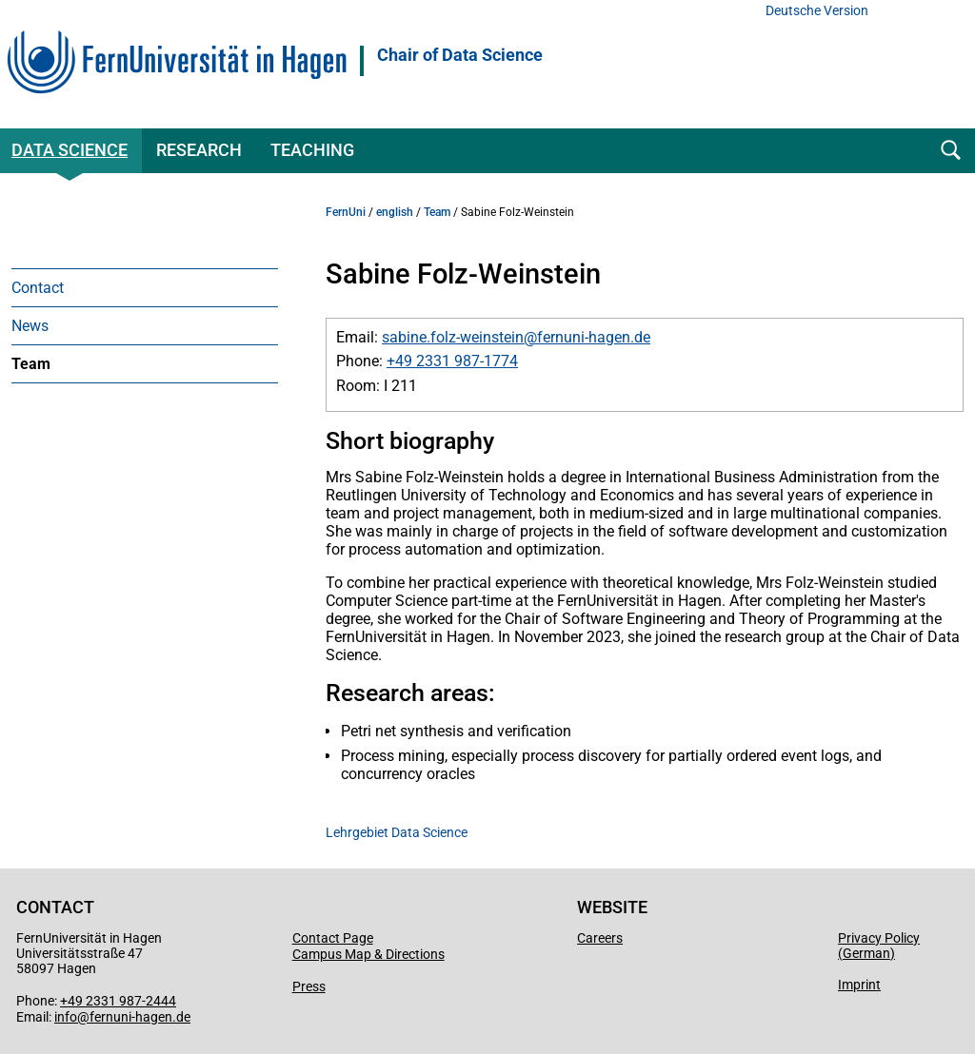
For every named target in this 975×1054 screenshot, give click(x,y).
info (65, 1017)
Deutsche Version (817, 11)
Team (30, 364)
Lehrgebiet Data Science (397, 832)
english (394, 212)
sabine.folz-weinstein (453, 337)
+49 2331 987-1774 (452, 361)
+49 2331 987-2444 (118, 1000)
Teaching (312, 150)
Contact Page (332, 938)
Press (309, 986)
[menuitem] (144, 287)
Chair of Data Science (460, 55)
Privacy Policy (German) (879, 945)
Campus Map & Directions (368, 954)
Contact (37, 288)
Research (199, 150)
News (30, 326)
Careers (600, 938)
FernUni (346, 212)
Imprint (859, 984)
